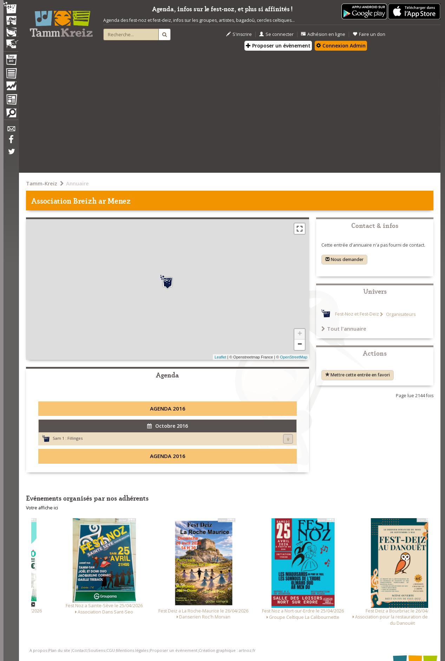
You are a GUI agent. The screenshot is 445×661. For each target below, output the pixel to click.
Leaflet (220, 357)
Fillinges (75, 438)
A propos (38, 650)
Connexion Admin (341, 45)
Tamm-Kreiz (41, 183)
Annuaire (77, 183)
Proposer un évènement (278, 45)
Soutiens (96, 650)
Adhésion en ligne (323, 34)
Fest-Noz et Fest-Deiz (357, 314)
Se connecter (276, 34)
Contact (79, 650)
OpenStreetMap (293, 357)
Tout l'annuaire (343, 328)
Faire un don (369, 34)
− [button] (299, 344)
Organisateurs (400, 314)
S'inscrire (239, 34)
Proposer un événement (173, 650)
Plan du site (59, 650)
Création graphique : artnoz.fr (227, 650)
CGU (110, 650)
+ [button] (299, 334)
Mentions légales (132, 650)
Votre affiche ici (42, 508)
